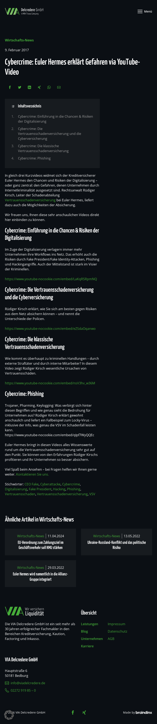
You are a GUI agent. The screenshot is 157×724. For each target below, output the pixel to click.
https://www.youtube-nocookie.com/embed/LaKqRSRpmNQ (51, 279)
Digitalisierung (16, 489)
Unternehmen (92, 638)
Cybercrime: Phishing (34, 158)
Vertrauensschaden (20, 494)
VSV (92, 494)
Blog (84, 631)
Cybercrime (71, 484)
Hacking (59, 489)
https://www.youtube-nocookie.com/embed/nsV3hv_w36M (50, 383)
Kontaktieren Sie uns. (32, 474)
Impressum (116, 624)
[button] (9, 715)
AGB (111, 638)
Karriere (87, 646)
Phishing (73, 489)
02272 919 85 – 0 (20, 690)
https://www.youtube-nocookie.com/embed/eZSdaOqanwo (50, 328)
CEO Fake (32, 484)
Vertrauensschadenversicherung (30, 200)
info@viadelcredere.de (25, 683)
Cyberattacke (50, 484)
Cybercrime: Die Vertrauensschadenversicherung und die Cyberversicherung (49, 133)
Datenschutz (117, 631)
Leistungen (89, 624)
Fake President (40, 489)
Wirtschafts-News (19, 40)
